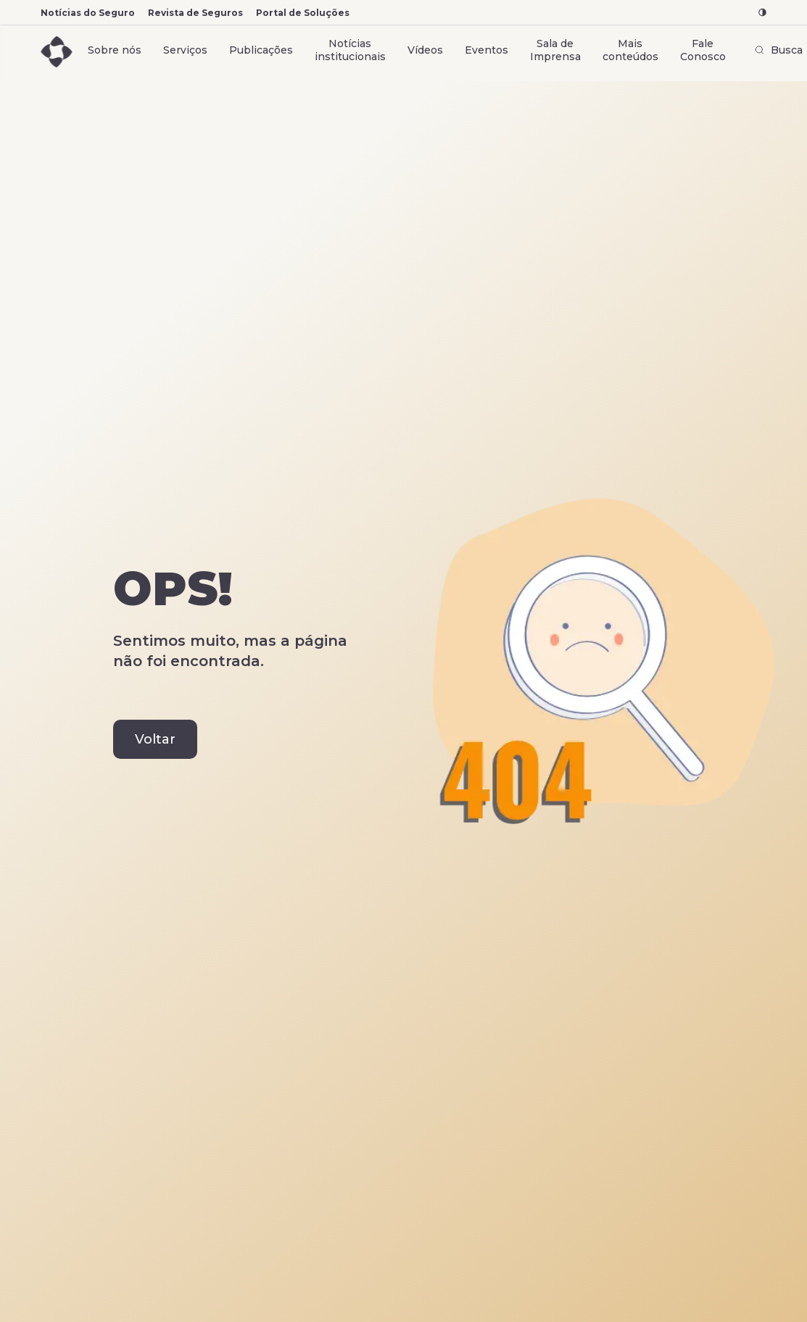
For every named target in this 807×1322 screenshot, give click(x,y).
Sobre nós (114, 50)
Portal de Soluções (302, 12)
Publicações (261, 50)
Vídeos (425, 50)
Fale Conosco (703, 50)
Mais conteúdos (630, 50)
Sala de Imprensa (555, 50)
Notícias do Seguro (88, 12)
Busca (779, 50)
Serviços (185, 50)
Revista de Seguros (195, 12)
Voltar (155, 739)
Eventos (486, 50)
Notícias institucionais (350, 50)
